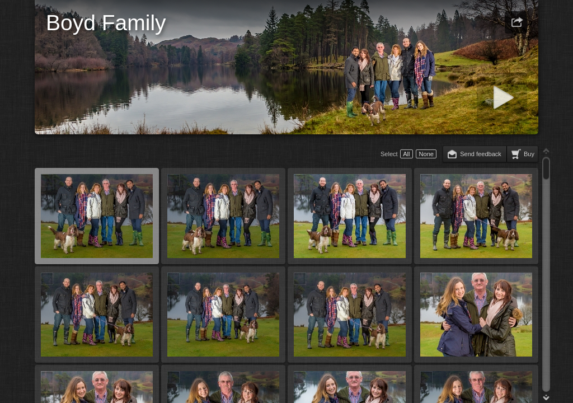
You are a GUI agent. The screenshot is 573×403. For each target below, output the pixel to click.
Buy (529, 154)
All (406, 154)
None (426, 154)
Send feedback (480, 154)
